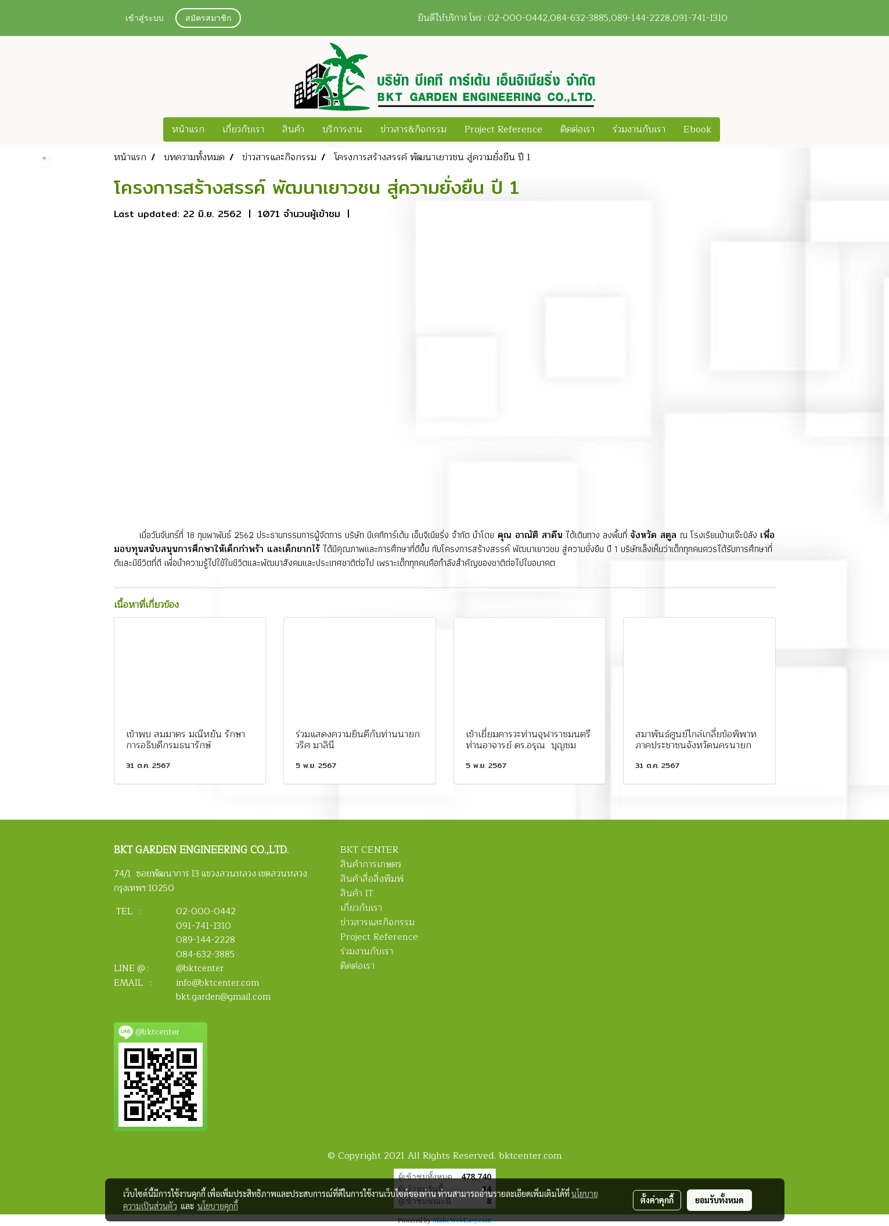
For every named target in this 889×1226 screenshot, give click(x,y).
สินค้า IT (356, 893)
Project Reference (503, 129)
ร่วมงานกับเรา (639, 129)
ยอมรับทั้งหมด (719, 1200)
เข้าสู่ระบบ (144, 19)
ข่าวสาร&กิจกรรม (413, 129)
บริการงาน (342, 129)
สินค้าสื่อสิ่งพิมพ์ (372, 878)
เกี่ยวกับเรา (243, 129)
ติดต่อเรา (577, 129)
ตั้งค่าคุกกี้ (657, 1200)
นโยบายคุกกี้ (217, 1205)
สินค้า (293, 129)
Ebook (697, 129)
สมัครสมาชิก (208, 19)
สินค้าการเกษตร (371, 864)
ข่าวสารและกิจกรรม (377, 922)
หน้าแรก (188, 129)
